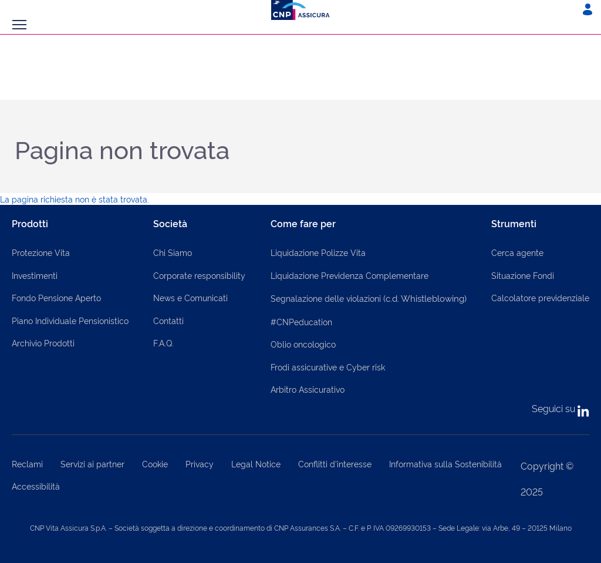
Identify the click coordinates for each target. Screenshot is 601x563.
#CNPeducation (301, 321)
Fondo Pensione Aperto (56, 297)
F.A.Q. (163, 342)
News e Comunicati (190, 297)
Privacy (199, 463)
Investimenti (35, 275)
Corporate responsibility (199, 275)
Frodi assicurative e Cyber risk (328, 366)
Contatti (168, 320)
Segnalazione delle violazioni (369, 298)
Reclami (27, 463)
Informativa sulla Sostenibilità (445, 463)
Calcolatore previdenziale (540, 297)
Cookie (155, 463)
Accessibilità (36, 485)
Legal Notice (256, 463)
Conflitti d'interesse (335, 463)
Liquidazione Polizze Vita (318, 252)
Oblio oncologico (303, 343)
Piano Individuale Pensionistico (70, 320)
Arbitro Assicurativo (308, 389)
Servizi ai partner (92, 463)
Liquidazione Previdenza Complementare (349, 275)
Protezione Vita (41, 252)
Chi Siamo (172, 252)
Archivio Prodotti (43, 342)
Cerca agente (517, 252)
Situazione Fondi (522, 275)
